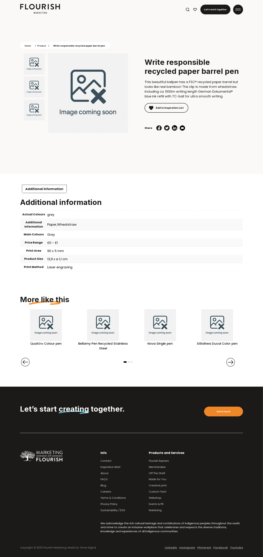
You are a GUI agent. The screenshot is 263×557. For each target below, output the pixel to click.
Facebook (220, 548)
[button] (125, 362)
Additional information (44, 189)
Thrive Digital (87, 547)
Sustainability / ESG (113, 510)
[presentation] (25, 362)
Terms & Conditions (113, 498)
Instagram (187, 548)
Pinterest (204, 548)
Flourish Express (159, 461)
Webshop (155, 498)
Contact (106, 461)
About (104, 473)
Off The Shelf (157, 473)
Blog (103, 485)
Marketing (155, 510)
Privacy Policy (109, 504)
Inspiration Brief (110, 467)
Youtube (236, 548)
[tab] (44, 189)
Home (28, 45)
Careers (106, 491)
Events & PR (156, 504)
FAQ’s (104, 479)
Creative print (158, 485)
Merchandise (157, 467)
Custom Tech (157, 491)
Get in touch (223, 411)
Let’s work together (215, 9)
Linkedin (171, 548)
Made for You (157, 479)
